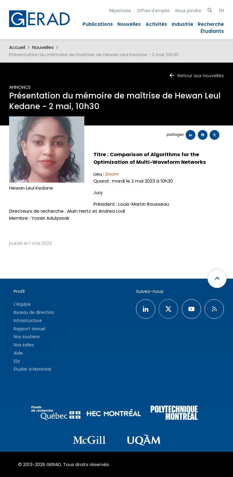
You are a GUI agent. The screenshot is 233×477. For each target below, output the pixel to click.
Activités (156, 24)
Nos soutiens (27, 337)
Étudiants (212, 31)
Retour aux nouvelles (196, 75)
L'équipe (22, 304)
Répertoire (120, 11)
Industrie (182, 24)
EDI (17, 361)
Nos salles (24, 345)
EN (221, 11)
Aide (18, 353)
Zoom (112, 174)
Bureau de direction (34, 312)
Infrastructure (28, 321)
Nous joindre (188, 11)
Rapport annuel (29, 329)
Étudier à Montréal (32, 369)
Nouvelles (129, 24)
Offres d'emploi (153, 11)
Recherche (211, 24)
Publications (98, 24)
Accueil (17, 47)
